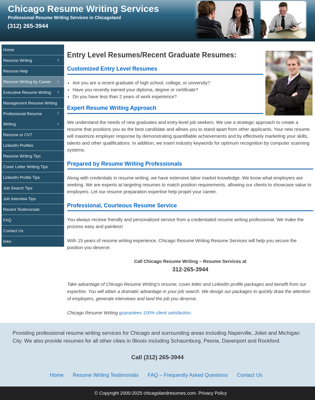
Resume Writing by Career (33, 82)
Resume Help (15, 71)
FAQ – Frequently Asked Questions (188, 375)
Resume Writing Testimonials (105, 375)
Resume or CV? (17, 134)
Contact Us (13, 230)
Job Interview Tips (19, 198)
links (7, 241)
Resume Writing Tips (22, 156)
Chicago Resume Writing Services (83, 8)
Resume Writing (33, 60)
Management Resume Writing (33, 105)
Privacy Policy (212, 393)
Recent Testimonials (21, 209)
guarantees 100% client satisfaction (155, 312)
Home (8, 49)
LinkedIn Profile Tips (21, 177)
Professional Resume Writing (33, 120)
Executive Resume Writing (33, 92)
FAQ (7, 220)
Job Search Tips (17, 188)
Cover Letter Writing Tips (25, 166)
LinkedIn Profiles (18, 145)
